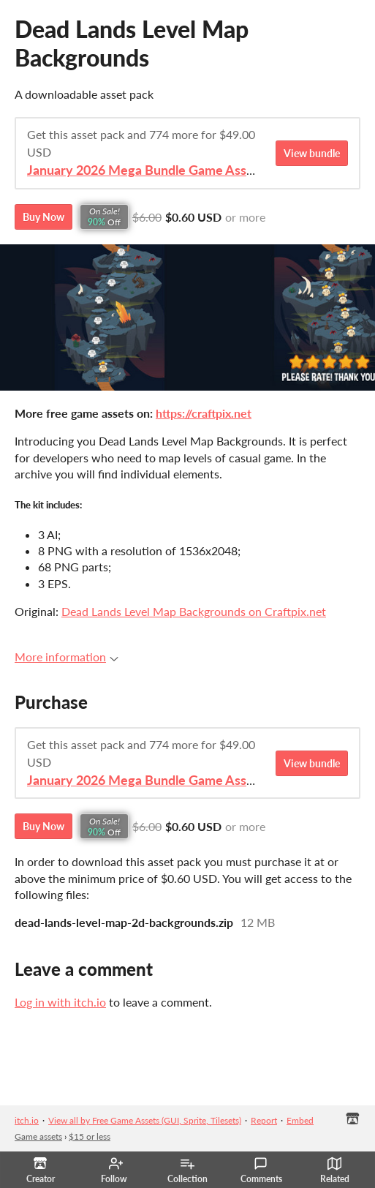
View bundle (312, 153)
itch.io (27, 1120)
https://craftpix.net (203, 413)
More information (66, 656)
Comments (261, 1170)
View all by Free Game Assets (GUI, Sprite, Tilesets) (144, 1120)
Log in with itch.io (60, 1002)
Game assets (38, 1136)
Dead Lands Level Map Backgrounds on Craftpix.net (193, 611)
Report (264, 1120)
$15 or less (89, 1136)
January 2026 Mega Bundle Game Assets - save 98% (179, 170)
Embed (300, 1120)
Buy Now (43, 217)
